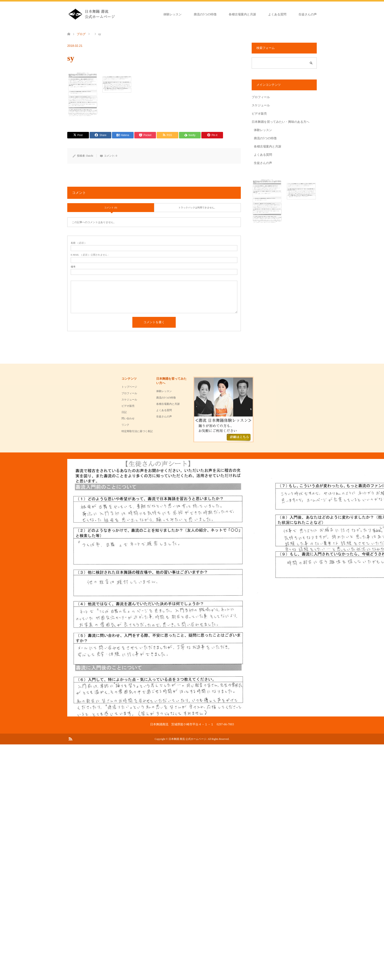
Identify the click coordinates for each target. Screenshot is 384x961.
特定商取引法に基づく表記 (137, 431)
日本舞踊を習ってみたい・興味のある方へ (280, 121)
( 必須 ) (78, 243)
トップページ (129, 386)
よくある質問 (277, 14)
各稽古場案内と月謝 (242, 14)
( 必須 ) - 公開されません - (90, 255)
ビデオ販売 (259, 113)
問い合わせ (128, 418)
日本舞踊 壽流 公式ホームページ (187, 739)
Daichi (89, 155)
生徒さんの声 (308, 14)
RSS (70, 738)
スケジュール (261, 105)
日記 (124, 412)
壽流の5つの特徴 (205, 14)
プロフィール (261, 97)
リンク (125, 424)
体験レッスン (172, 14)
